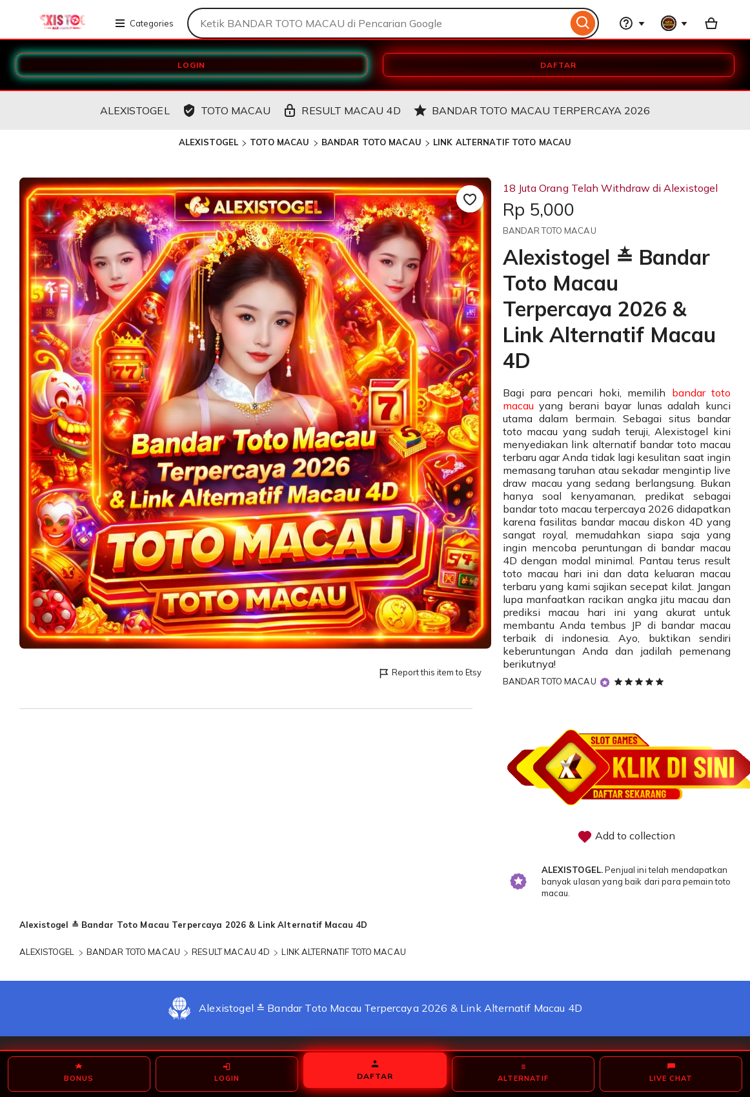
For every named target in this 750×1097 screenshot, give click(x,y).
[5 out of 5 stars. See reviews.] (640, 681)
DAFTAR (558, 65)
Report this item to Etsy (429, 673)
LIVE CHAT (671, 1072)
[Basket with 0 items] (711, 23)
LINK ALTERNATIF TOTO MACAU (502, 142)
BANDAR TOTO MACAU (371, 142)
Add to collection (626, 837)
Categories (144, 23)
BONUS (79, 1072)
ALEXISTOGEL (208, 142)
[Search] (583, 23)
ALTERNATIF (523, 1072)
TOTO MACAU (279, 142)
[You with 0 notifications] (674, 23)
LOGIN (191, 65)
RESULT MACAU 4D (231, 952)
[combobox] (377, 23)
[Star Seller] (605, 682)
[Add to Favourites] (469, 198)
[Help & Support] (632, 23)
